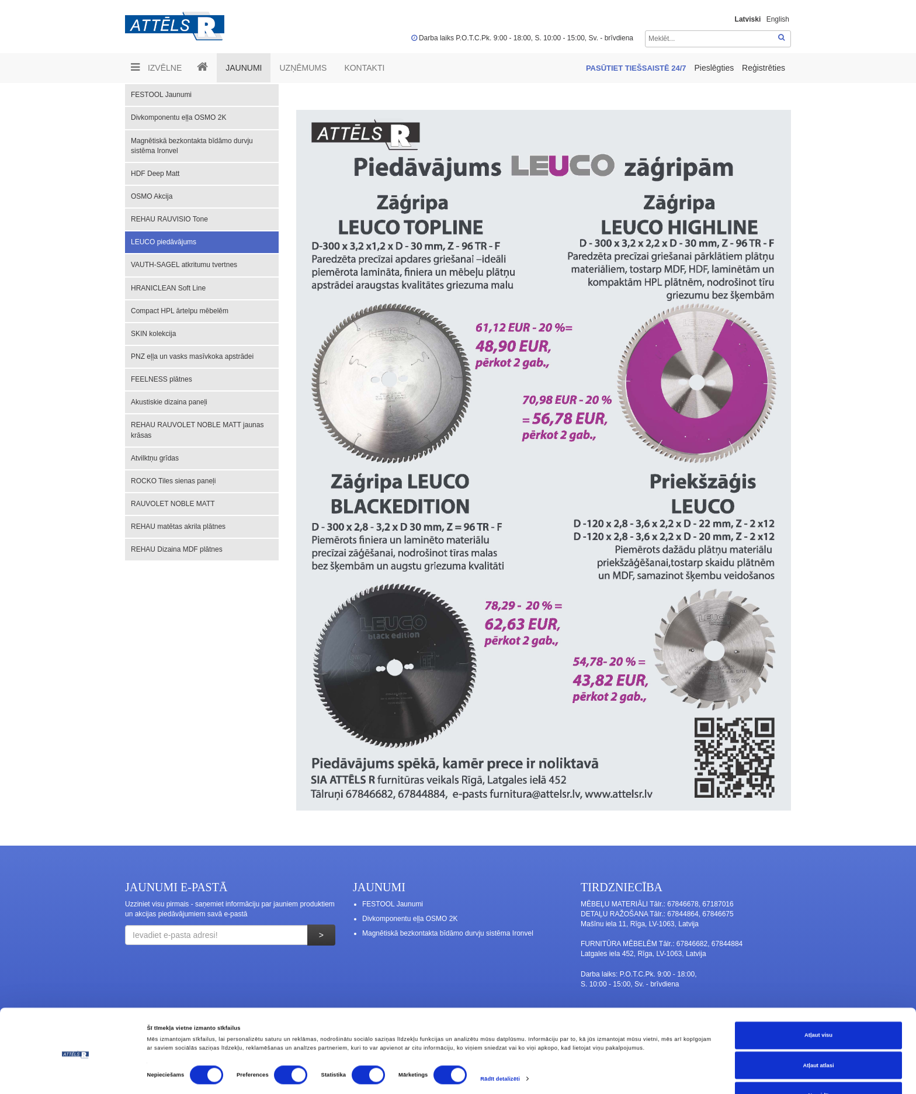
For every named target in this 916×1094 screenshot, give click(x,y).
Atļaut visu (818, 1006)
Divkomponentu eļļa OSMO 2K (178, 117)
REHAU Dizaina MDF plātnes (177, 549)
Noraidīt (818, 1066)
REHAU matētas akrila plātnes (178, 526)
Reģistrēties (763, 67)
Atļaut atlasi (818, 1036)
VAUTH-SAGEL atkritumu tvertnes (184, 265)
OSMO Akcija (151, 196)
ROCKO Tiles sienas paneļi (173, 481)
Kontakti (364, 67)
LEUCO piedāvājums (163, 242)
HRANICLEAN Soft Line (168, 288)
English (777, 19)
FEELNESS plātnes (161, 379)
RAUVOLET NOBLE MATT (173, 504)
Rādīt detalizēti (500, 1050)
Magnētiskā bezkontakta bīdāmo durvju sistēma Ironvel (192, 146)
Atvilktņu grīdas (155, 458)
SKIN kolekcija (153, 334)
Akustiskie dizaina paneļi (169, 402)
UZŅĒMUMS (303, 67)
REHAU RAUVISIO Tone (169, 219)
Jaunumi (243, 67)
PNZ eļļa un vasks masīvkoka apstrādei (192, 356)
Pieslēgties (715, 67)
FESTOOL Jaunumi (161, 95)
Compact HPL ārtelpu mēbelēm (179, 311)
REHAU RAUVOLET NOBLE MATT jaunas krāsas (197, 430)
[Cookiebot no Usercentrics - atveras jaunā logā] (76, 1074)
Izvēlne (156, 67)
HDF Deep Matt (155, 173)
